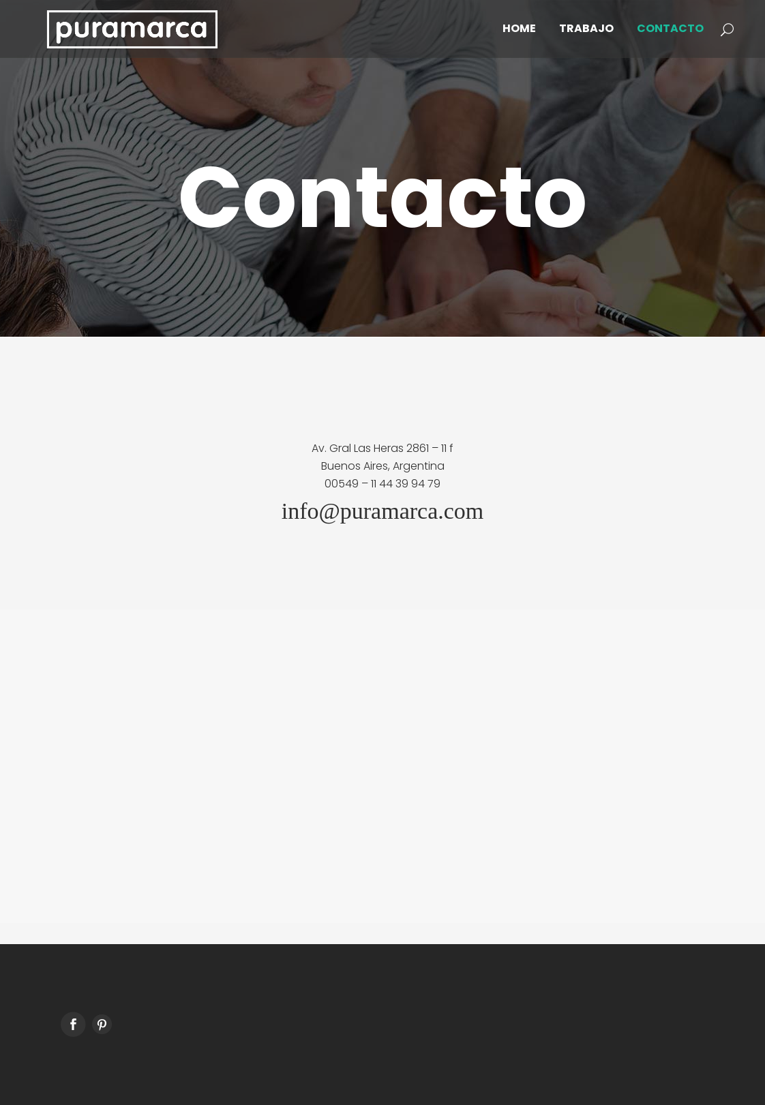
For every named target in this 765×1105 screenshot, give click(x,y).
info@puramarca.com (383, 511)
